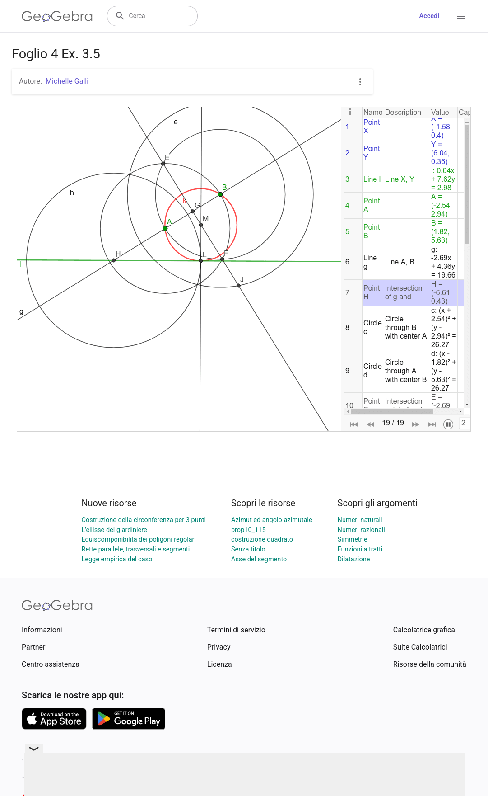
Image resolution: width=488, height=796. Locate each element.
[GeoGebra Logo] (57, 16)
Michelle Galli (67, 81)
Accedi (429, 16)
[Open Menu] (460, 16)
